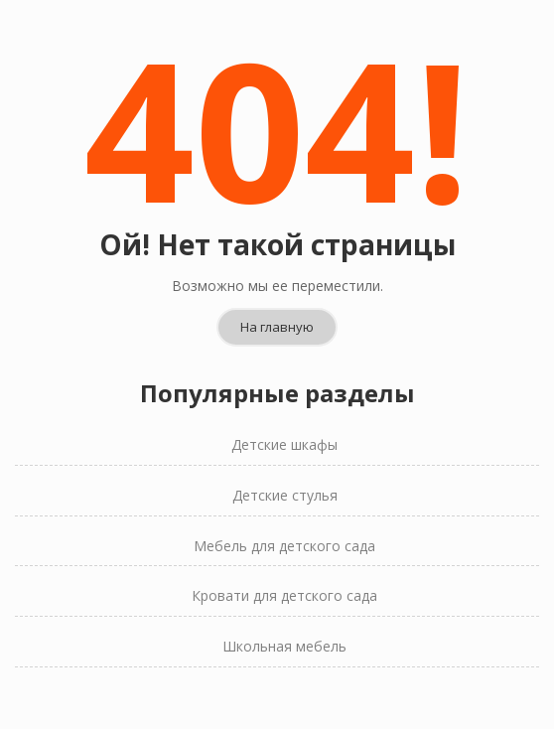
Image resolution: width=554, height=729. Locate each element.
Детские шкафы (284, 412)
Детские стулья (285, 463)
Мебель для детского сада (284, 514)
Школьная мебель (284, 614)
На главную (277, 295)
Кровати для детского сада (284, 563)
